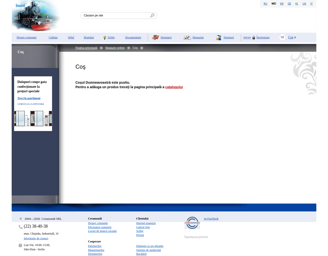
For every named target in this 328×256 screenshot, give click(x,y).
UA (304, 3)
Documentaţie (133, 37)
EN (281, 3)
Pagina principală (86, 48)
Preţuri (140, 235)
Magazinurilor (96, 250)
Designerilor (95, 254)
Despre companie (27, 37)
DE (289, 3)
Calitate (53, 37)
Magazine (198, 37)
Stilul (71, 37)
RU (265, 3)
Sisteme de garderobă (148, 250)
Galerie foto (143, 227)
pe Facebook (211, 218)
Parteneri (229, 37)
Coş (290, 37)
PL (296, 3)
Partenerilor (95, 246)
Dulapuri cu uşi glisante (149, 246)
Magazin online (115, 48)
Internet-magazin (146, 223)
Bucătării (141, 254)
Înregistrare (262, 37)
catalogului (174, 87)
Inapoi (20, 5)
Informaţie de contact (36, 238)
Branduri (89, 37)
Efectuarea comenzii (99, 227)
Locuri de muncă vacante (102, 231)
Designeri (166, 37)
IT (311, 3)
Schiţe (111, 37)
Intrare (247, 37)
